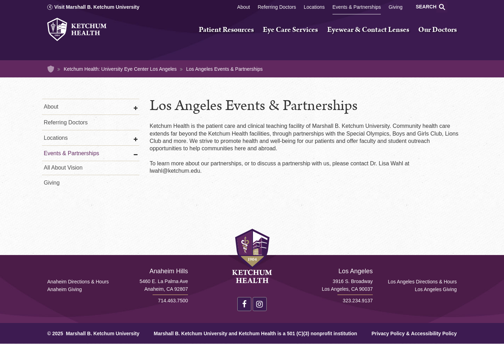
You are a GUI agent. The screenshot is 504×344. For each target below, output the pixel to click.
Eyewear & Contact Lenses (368, 30)
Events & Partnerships (356, 7)
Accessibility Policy (434, 333)
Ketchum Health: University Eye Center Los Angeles (120, 69)
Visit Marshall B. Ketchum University (96, 7)
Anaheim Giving (64, 289)
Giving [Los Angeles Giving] (395, 7)
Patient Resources (226, 30)
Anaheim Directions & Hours (78, 281)
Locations (314, 7)
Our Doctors (437, 30)
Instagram (260, 304)
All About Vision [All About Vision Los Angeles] (63, 168)
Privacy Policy (388, 333)
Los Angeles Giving (436, 289)
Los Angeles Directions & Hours (422, 281)
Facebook (244, 304)
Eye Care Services (290, 30)
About (243, 7)
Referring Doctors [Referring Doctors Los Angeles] (277, 7)
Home (50, 69)
